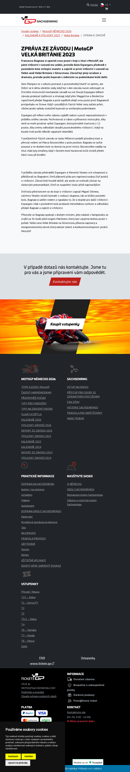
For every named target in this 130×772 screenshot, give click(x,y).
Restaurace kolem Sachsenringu (85, 494)
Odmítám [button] (28, 756)
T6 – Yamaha (28, 630)
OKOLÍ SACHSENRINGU (80, 489)
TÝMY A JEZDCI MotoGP (35, 387)
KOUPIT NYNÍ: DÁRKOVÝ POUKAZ (41, 565)
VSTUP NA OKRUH (77, 387)
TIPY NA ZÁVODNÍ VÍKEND (37, 408)
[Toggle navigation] (104, 20)
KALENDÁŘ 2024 (31, 447)
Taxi (23, 527)
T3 (22, 613)
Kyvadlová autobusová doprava (39, 522)
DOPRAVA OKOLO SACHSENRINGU (41, 511)
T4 (22, 624)
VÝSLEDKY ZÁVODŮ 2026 (36, 425)
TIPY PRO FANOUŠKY (34, 403)
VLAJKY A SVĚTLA (31, 414)
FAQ (42, 658)
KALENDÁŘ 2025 (31, 441)
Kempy (25, 554)
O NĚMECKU (74, 484)
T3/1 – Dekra (28, 619)
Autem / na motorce (32, 489)
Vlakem (25, 500)
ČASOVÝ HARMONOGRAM (36, 392)
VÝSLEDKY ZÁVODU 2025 (36, 436)
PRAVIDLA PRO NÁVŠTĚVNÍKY (84, 413)
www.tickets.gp (42, 663)
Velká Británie (71, 35)
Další (24, 646)
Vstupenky (88, 658)
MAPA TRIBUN (75, 418)
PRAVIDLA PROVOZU (33, 538)
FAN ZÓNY (73, 402)
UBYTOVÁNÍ (28, 544)
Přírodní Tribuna (30, 591)
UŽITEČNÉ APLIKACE (33, 560)
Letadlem (26, 494)
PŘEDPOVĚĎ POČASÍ (33, 398)
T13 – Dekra (28, 597)
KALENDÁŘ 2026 (31, 419)
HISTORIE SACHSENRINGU (82, 407)
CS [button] (104, 5)
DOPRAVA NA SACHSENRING (37, 484)
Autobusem (27, 505)
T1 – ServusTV (29, 602)
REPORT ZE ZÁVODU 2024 (36, 452)
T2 (22, 608)
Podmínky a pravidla (32, 692)
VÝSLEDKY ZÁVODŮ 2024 (36, 458)
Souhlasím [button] (13, 756)
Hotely (25, 549)
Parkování (27, 516)
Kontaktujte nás (65, 281)
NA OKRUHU (28, 533)
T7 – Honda (28, 635)
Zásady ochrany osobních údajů (39, 696)
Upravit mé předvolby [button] (17, 763)
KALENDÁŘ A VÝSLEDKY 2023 (42, 35)
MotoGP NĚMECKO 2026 (56, 31)
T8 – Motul (27, 641)
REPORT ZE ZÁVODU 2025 (36, 430)
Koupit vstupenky (65, 323)
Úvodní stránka (30, 31)
